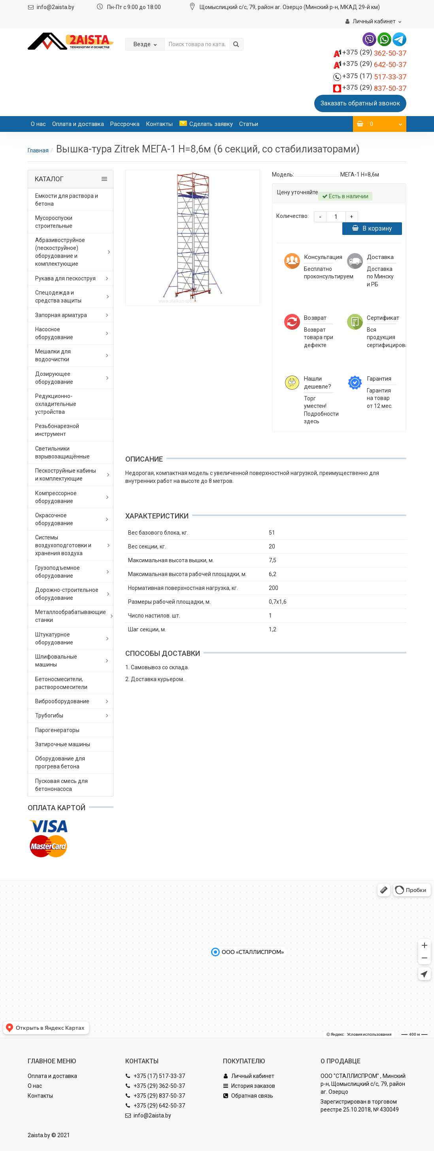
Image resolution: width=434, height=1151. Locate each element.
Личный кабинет (248, 1076)
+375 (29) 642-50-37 (155, 1105)
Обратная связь (248, 1096)
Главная (38, 150)
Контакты (159, 124)
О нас (38, 124)
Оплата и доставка (78, 124)
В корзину (372, 228)
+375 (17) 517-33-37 (155, 1076)
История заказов (249, 1086)
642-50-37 (374, 64)
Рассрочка (125, 124)
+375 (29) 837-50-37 (155, 1096)
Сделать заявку (206, 124)
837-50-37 (374, 88)
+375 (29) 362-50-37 (155, 1086)
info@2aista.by (55, 7)
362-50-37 (374, 53)
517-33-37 (374, 77)
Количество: (292, 216)
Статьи (248, 124)
